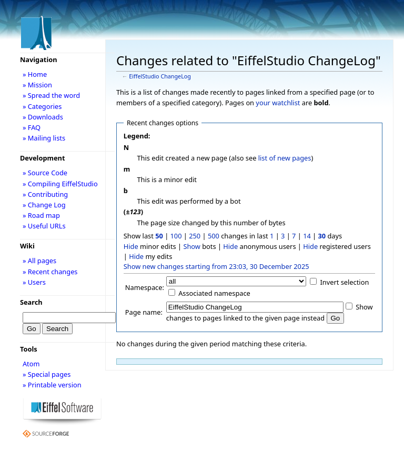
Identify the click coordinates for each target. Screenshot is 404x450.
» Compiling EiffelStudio (60, 183)
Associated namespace (214, 293)
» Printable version (52, 384)
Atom (31, 363)
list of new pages (284, 158)
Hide (131, 246)
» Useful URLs (44, 226)
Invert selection (344, 282)
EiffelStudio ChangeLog (160, 76)
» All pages (39, 260)
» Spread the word (51, 95)
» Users (34, 282)
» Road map (41, 215)
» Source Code (45, 172)
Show (191, 246)
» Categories (42, 106)
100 (176, 236)
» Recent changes (50, 271)
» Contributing (45, 194)
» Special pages (46, 374)
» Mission (37, 84)
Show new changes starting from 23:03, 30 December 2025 (216, 266)
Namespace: (144, 287)
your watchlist (278, 102)
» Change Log (44, 204)
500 (213, 236)
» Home (35, 74)
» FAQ (32, 127)
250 (194, 236)
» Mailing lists (44, 138)
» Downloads (43, 117)
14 (307, 236)
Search (31, 302)
